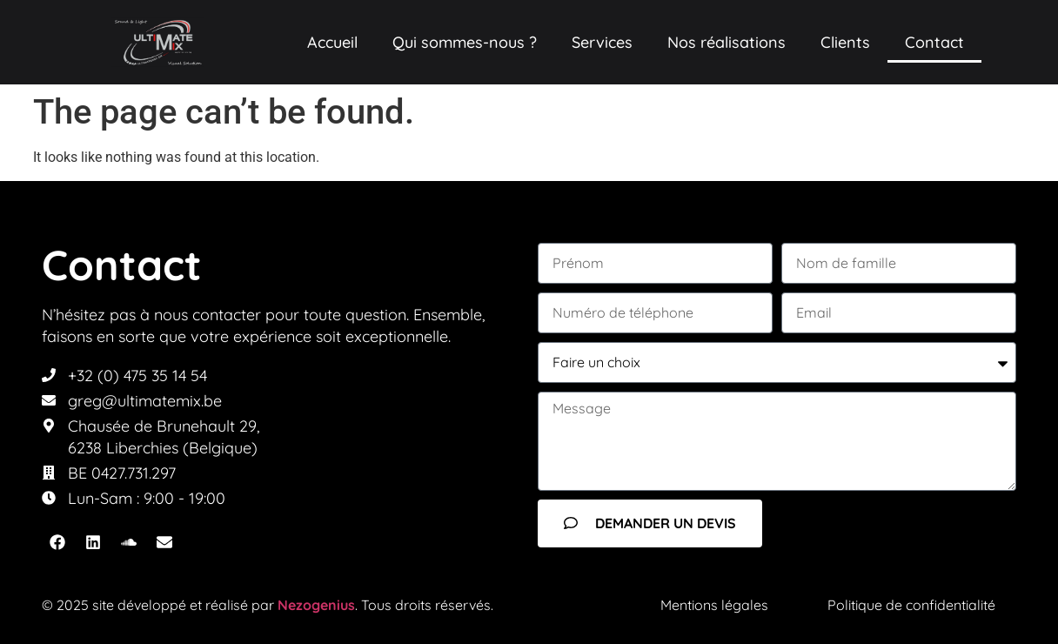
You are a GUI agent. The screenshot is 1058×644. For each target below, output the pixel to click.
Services (602, 42)
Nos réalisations (726, 42)
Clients (845, 42)
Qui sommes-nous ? (464, 42)
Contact (934, 42)
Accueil (332, 42)
